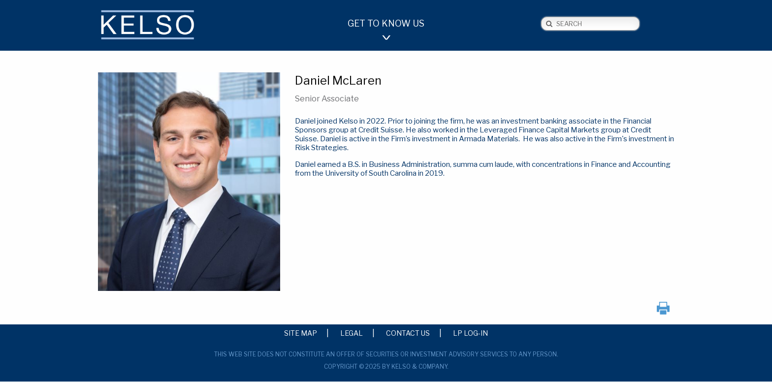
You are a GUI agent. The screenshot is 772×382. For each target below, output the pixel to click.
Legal (351, 333)
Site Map (300, 333)
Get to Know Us (386, 23)
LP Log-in (470, 333)
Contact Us (408, 333)
